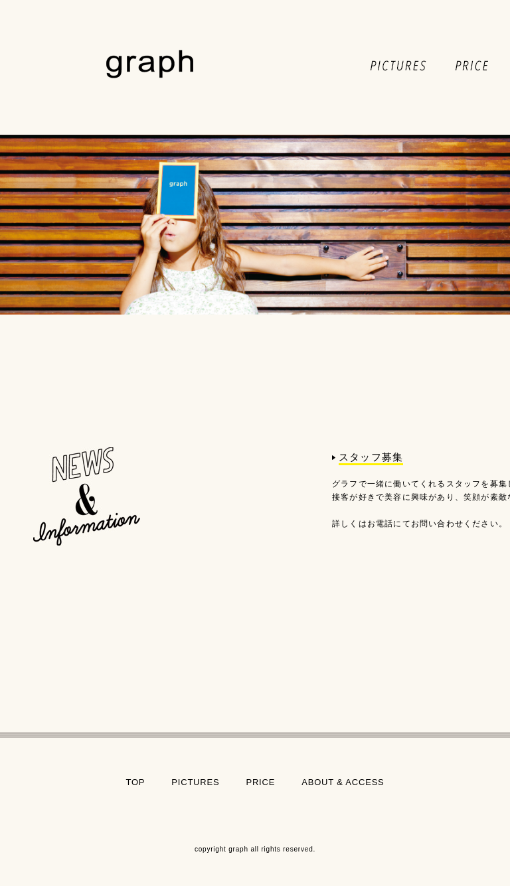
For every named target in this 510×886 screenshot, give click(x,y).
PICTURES (195, 782)
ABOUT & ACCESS (342, 782)
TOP (135, 782)
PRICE (260, 782)
